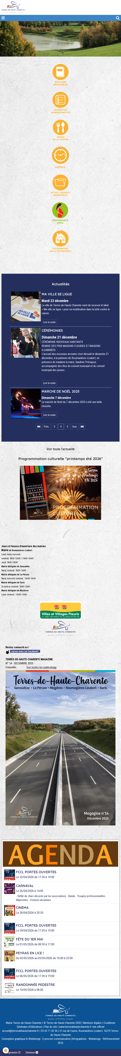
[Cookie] (6, 1050)
